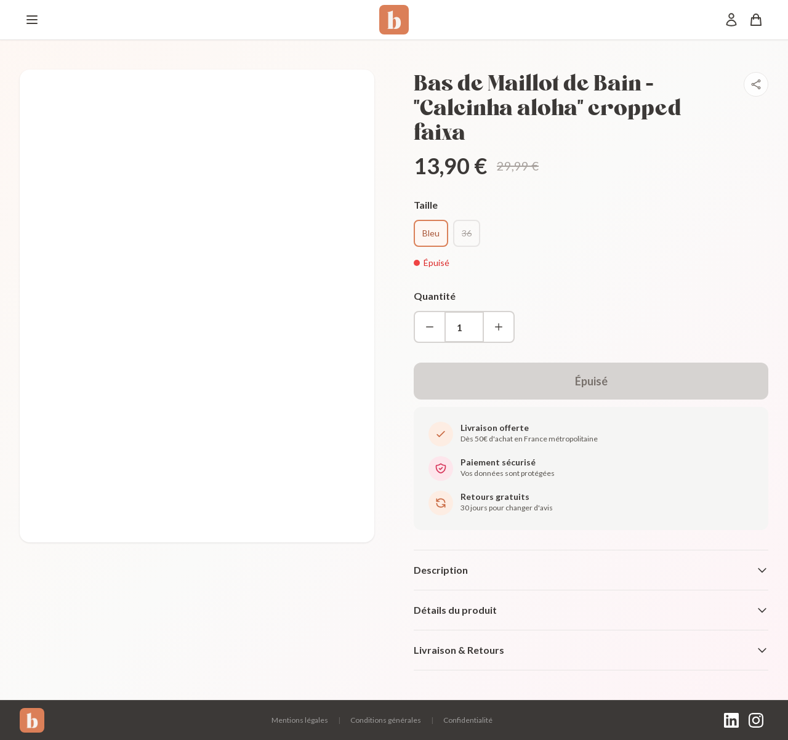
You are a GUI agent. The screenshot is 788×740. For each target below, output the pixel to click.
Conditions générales (385, 720)
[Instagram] (756, 720)
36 (467, 233)
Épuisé (591, 381)
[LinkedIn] (731, 720)
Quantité (435, 296)
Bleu (431, 233)
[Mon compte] (731, 19)
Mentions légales (299, 720)
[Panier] (756, 19)
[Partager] (756, 84)
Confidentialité (467, 720)
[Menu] (32, 19)
